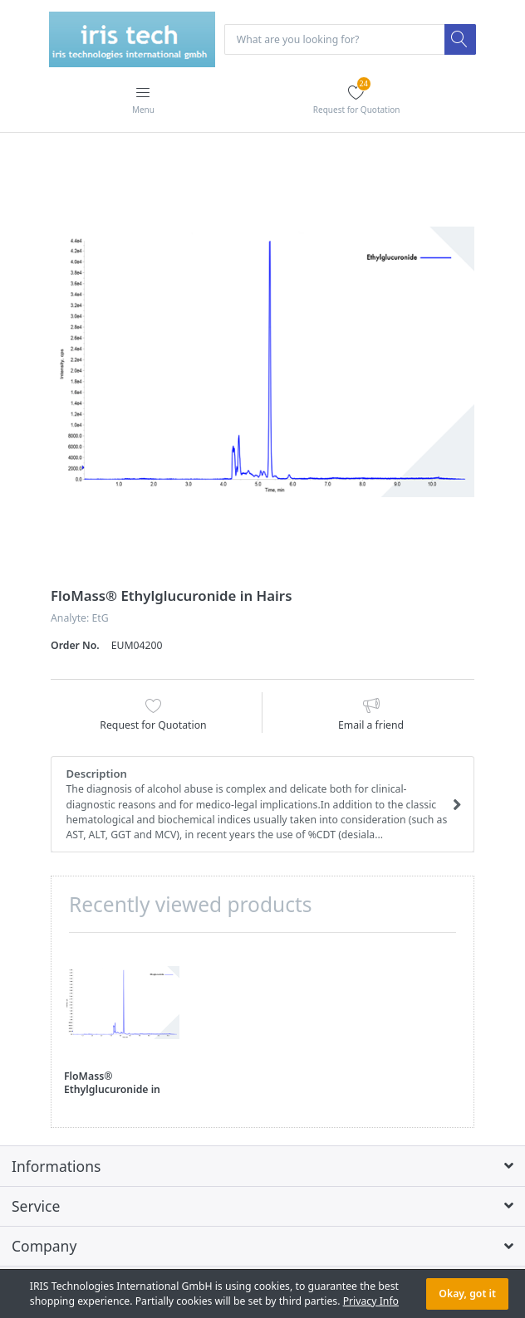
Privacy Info (371, 1301)
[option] (262, 362)
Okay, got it (467, 1293)
